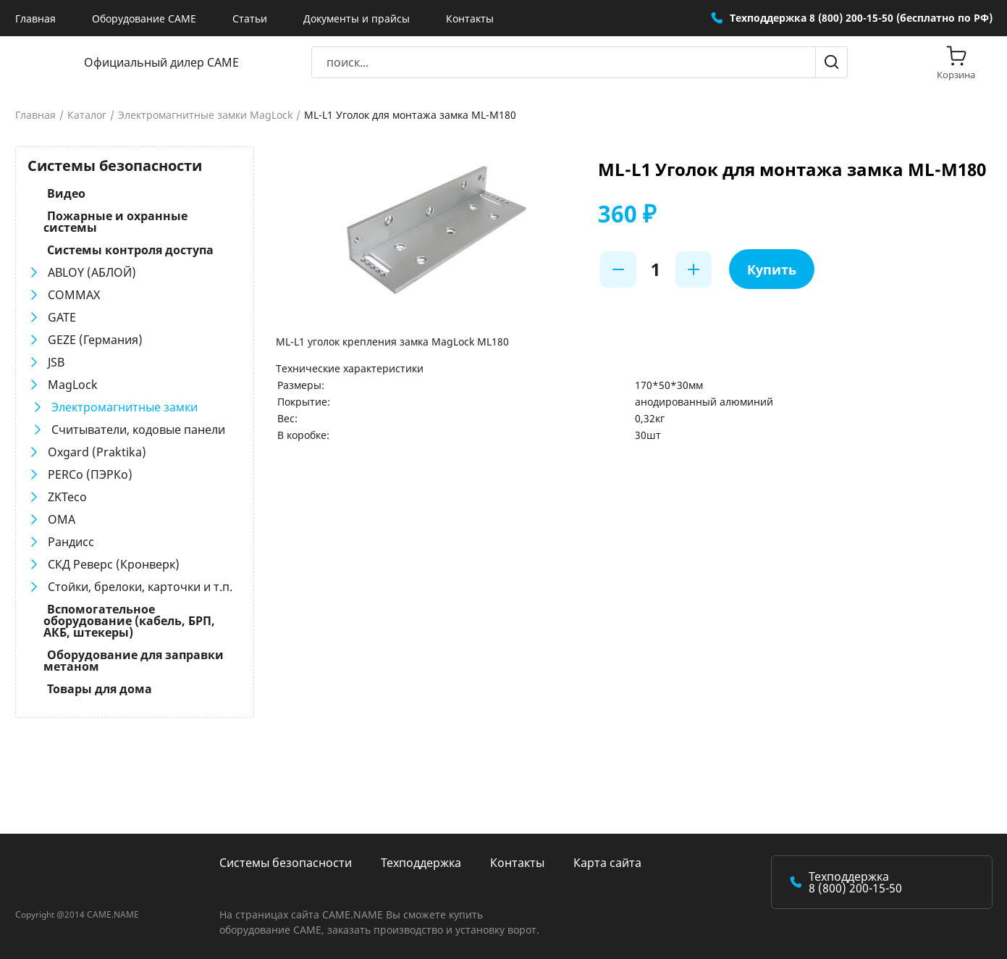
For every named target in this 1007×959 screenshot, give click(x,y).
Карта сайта (607, 863)
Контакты (470, 18)
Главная (35, 18)
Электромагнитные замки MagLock (205, 115)
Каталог (86, 115)
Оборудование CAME (144, 18)
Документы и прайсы (356, 18)
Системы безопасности (285, 863)
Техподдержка (421, 863)
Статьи (249, 18)
